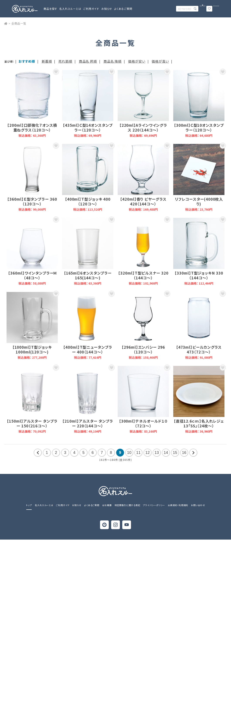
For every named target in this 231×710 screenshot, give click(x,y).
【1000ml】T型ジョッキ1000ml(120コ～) (32, 326)
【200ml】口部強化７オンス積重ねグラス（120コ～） (32, 104)
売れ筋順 (65, 61)
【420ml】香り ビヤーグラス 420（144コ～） (143, 177)
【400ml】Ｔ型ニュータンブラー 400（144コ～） (88, 326)
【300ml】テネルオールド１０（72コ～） (143, 399)
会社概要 (107, 505)
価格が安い (136, 61)
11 (138, 452)
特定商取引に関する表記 (127, 505)
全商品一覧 (19, 23)
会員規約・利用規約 (178, 505)
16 (184, 452)
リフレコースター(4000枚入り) (199, 177)
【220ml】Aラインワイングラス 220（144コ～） (143, 104)
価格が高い (160, 61)
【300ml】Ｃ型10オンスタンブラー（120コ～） (199, 104)
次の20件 (193, 453)
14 (166, 452)
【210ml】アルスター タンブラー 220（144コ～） (88, 399)
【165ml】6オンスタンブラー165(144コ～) (88, 251)
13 (157, 452)
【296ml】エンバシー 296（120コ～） (143, 326)
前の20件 (38, 453)
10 (129, 452)
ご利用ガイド (62, 505)
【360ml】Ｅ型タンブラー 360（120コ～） (32, 177)
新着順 (47, 61)
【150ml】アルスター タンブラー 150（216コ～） (32, 399)
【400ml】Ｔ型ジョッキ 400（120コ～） (88, 177)
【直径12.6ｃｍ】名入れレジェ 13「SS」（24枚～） (199, 399)
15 (175, 452)
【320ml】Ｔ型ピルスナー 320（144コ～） (143, 251)
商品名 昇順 (88, 61)
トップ (29, 505)
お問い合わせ (198, 505)
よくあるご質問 (123, 8)
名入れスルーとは (70, 8)
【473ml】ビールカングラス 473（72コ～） (199, 326)
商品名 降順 (113, 61)
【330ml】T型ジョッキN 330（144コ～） (199, 251)
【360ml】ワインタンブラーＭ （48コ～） (32, 251)
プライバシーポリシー (154, 505)
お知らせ (106, 8)
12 (147, 452)
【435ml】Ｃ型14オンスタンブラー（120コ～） (88, 104)
